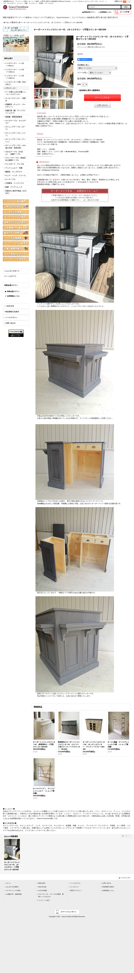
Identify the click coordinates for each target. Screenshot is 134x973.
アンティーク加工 (44, 900)
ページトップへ (125, 878)
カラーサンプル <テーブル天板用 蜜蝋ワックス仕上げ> (51, 895)
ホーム (8, 883)
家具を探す (42, 883)
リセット (127, 836)
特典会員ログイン (90, 12)
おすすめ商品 (42, 890)
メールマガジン (11, 317)
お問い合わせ (10, 323)
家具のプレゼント (76, 890)
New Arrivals (42, 887)
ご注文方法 (9, 306)
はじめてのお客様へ (12, 887)
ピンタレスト (74, 887)
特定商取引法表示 (12, 312)
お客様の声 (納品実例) (14, 894)
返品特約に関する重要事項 (89, 90)
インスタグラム (75, 883)
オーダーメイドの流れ (13, 890)
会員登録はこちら (105, 12)
